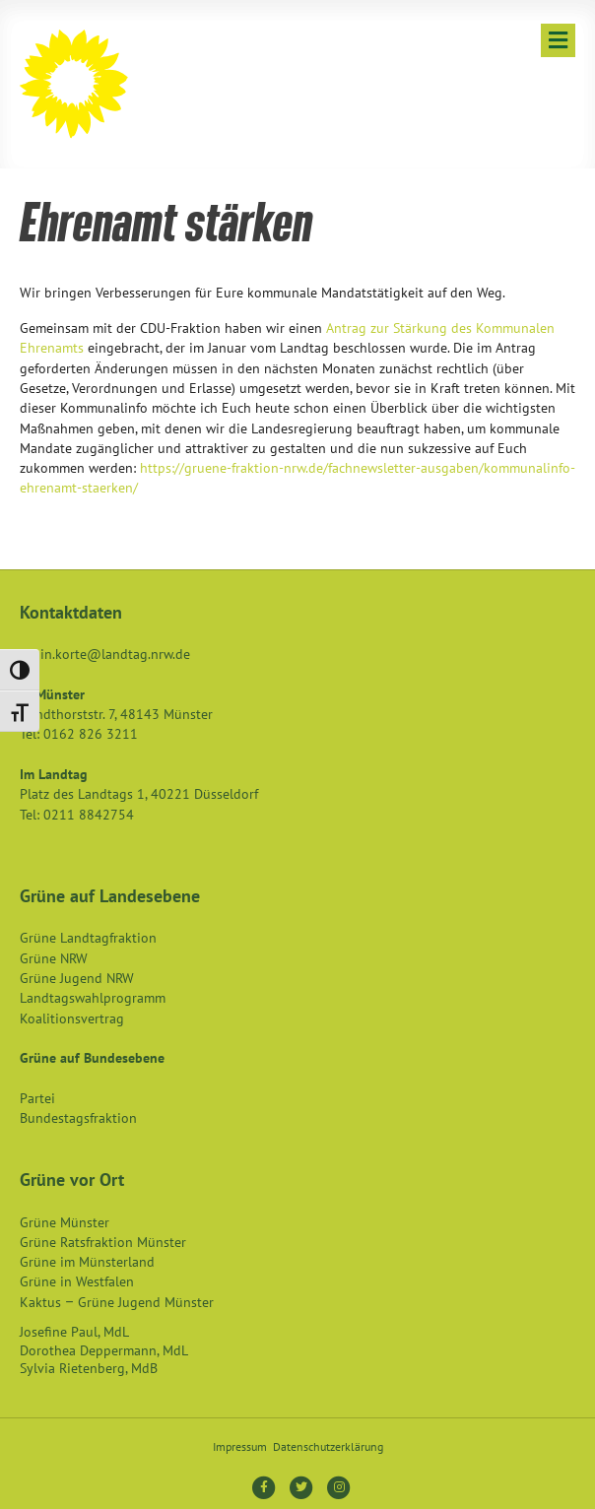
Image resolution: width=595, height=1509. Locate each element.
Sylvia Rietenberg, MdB (89, 1368)
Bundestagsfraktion (78, 1118)
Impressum (240, 1446)
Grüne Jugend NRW (77, 978)
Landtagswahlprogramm (92, 998)
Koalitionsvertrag (72, 1018)
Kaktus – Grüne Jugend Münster (117, 1302)
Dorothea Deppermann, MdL (104, 1350)
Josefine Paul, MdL (74, 1332)
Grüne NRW (54, 958)
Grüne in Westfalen (77, 1281)
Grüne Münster (64, 1222)
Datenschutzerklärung (328, 1446)
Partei (37, 1098)
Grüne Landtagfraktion (88, 938)
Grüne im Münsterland (87, 1262)
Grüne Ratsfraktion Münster (103, 1242)
